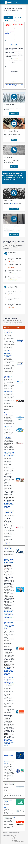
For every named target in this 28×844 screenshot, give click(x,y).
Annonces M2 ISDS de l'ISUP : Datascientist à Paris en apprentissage (9, 454)
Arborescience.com (8, 755)
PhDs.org (6, 807)
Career (17, 84)
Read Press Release (10, 84)
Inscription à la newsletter (14, 13)
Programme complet (8, 617)
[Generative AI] (18, 17)
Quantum (16, 20)
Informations (7, 619)
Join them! (9, 350)
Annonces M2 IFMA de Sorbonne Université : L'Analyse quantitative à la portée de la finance (9, 625)
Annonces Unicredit (8, 391)
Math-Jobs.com (7, 793)
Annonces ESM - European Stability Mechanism (8, 332)
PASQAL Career (8, 20)
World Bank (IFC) (7, 437)
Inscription (14, 166)
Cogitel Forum (13, 835)
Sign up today (14, 44)
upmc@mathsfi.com (9, 664)
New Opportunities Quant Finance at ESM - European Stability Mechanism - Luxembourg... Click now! (12, 178)
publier (14, 139)
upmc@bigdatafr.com (9, 497)
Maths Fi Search (13, 203)
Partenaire (5, 173)
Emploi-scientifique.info (9, 783)
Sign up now (14, 58)
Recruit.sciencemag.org (9, 817)
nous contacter (14, 234)
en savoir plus (14, 113)
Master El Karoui (8, 17)
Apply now (14, 81)
